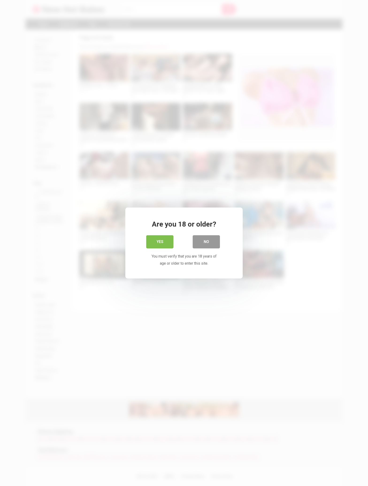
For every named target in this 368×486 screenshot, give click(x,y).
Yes (160, 241)
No (206, 241)
